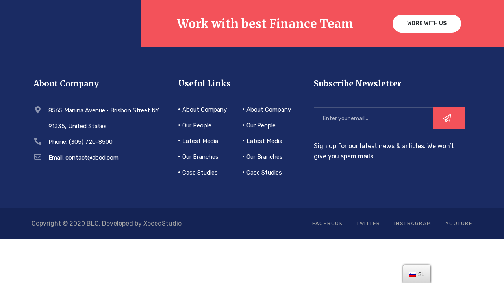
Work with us (427, 23)
